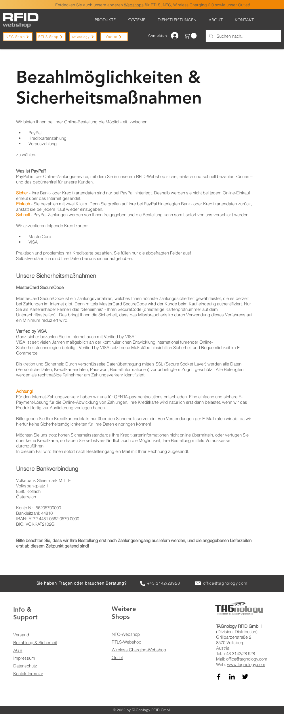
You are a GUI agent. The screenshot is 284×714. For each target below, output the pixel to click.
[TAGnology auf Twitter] (245, 677)
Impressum (24, 658)
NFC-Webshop (126, 634)
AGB (17, 650)
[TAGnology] (83, 36)
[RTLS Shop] (51, 36)
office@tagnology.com (246, 659)
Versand (21, 635)
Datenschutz (25, 666)
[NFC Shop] (18, 36)
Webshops (134, 4)
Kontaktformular (28, 673)
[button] (191, 36)
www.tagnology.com (246, 664)
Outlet (117, 657)
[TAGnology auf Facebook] (219, 677)
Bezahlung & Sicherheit (35, 642)
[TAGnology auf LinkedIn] (232, 677)
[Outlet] (114, 36)
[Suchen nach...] (243, 36)
